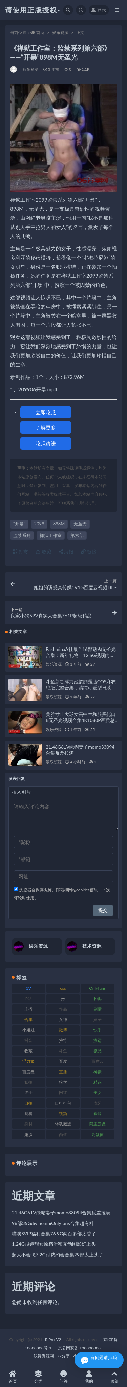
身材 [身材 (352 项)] (28, 1123)
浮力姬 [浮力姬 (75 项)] (28, 1061)
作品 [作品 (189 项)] (63, 1009)
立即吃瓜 (46, 412)
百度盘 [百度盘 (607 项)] (28, 1071)
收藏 (43, 551)
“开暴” (19, 523)
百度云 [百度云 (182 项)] (97, 1061)
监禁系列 (22, 535)
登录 (98, 10)
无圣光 (80, 523)
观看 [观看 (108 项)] (28, 1113)
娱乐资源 (60, 32)
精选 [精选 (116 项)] (97, 1082)
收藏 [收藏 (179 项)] (28, 1050)
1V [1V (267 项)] (28, 988)
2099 (39, 523)
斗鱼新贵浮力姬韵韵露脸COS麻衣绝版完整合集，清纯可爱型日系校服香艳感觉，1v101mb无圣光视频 (81, 687)
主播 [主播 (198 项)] (28, 1009)
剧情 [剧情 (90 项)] (97, 1009)
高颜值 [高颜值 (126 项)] (97, 1134)
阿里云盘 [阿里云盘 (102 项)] (97, 1123)
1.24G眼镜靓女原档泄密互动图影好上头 (54, 1244)
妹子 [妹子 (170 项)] (97, 1019)
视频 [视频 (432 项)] (63, 1113)
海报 (66, 551)
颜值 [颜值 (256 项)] (63, 1134)
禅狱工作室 (51, 535)
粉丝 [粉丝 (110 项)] (63, 1082)
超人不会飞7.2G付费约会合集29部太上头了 (57, 1254)
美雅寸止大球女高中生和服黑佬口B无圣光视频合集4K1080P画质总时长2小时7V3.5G (81, 720)
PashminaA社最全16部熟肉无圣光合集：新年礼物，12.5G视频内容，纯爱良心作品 (81, 655)
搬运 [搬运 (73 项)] (97, 1040)
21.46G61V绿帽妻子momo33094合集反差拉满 (61, 1212)
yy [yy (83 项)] (63, 998)
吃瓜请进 (46, 443)
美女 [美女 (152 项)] (97, 1092)
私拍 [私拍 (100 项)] (28, 1082)
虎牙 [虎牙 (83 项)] (97, 1103)
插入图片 (21, 792)
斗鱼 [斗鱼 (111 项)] (63, 1050)
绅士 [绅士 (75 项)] (28, 1092)
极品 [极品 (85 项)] (97, 1050)
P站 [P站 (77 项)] (28, 998)
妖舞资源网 (44, 1355)
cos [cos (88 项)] (63, 988)
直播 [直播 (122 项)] (63, 1071)
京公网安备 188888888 (79, 1347)
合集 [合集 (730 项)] (28, 1019)
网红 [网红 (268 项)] (63, 1092)
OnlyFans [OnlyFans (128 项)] (97, 988)
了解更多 (46, 427)
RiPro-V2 (53, 1339)
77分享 (63, 1355)
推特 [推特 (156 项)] (63, 1040)
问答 (63, 1377)
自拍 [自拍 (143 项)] (28, 1103)
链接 (89, 551)
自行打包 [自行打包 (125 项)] (63, 1103)
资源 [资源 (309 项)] (97, 1113)
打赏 (20, 551)
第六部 (77, 535)
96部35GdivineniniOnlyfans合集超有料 (53, 1223)
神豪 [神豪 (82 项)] (97, 1071)
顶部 (114, 1377)
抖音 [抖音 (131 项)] (28, 1040)
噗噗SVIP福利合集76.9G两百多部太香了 (54, 1233)
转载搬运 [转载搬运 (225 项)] (63, 1123)
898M (59, 523)
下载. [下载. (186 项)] (97, 998)
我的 (89, 1377)
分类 (38, 1377)
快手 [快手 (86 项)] (97, 1029)
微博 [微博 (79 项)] (63, 1029)
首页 (40, 32)
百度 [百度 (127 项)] (63, 1061)
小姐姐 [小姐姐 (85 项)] (28, 1029)
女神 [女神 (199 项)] (63, 1019)
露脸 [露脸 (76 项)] (28, 1134)
